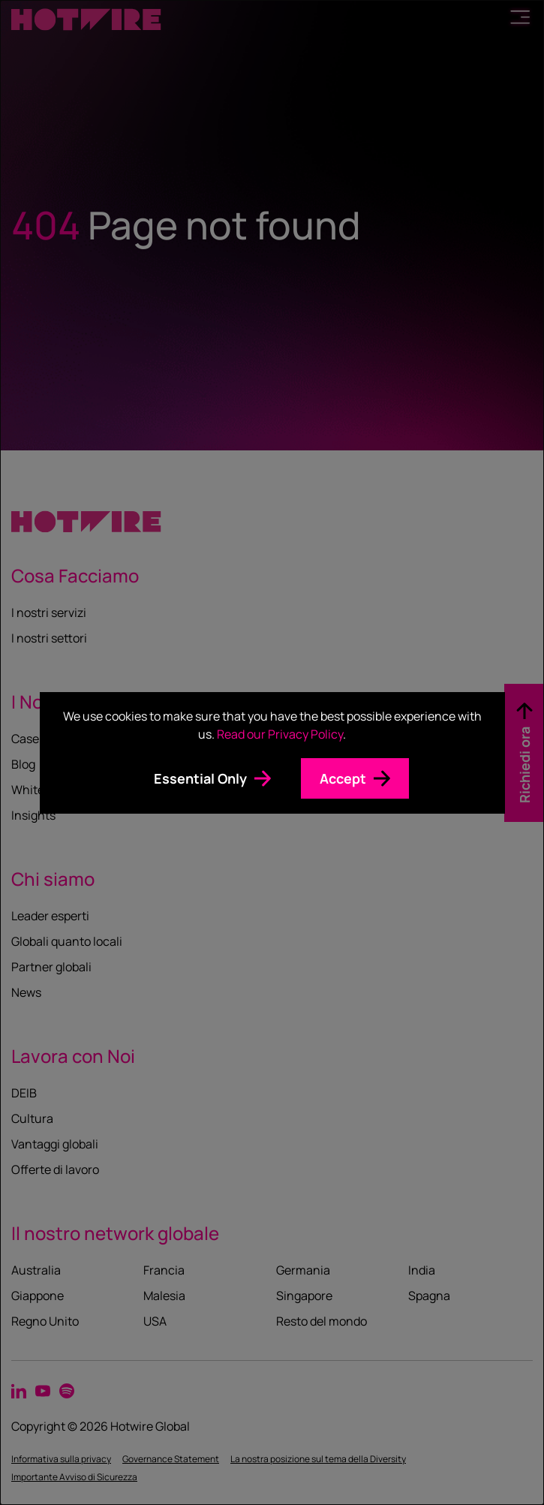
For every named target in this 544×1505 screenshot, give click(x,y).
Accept (343, 778)
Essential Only (200, 778)
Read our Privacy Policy (280, 734)
